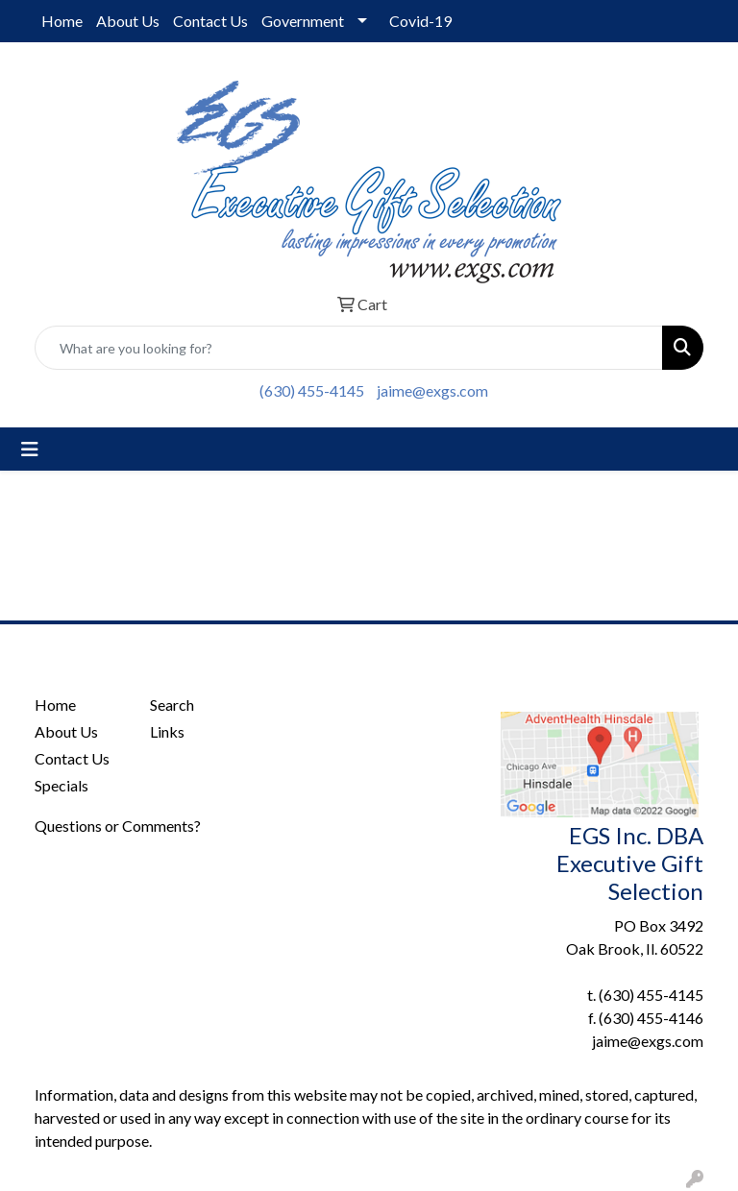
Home (62, 21)
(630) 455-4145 (311, 390)
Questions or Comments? (118, 825)
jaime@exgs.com (432, 390)
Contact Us (210, 21)
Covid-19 (420, 21)
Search (172, 704)
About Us (128, 21)
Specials (61, 785)
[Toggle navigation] (30, 449)
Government (302, 21)
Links (167, 731)
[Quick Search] (349, 348)
